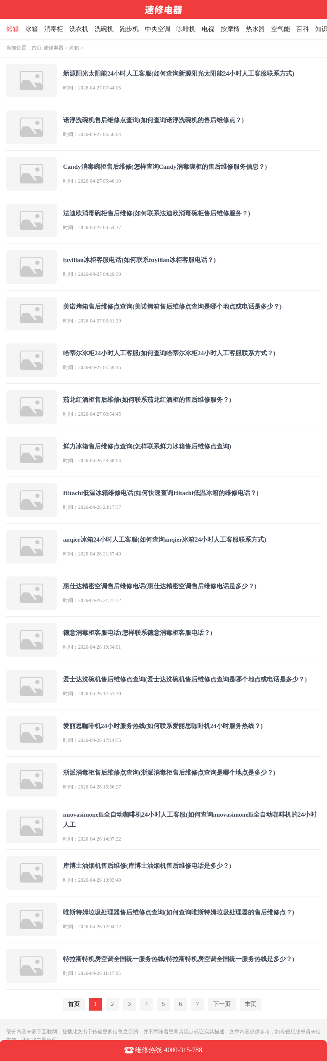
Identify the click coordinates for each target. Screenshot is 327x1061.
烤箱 (20, 29)
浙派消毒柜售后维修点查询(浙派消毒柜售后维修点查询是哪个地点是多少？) (169, 772)
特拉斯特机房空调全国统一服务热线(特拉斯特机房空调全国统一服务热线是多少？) (178, 959)
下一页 (222, 1004)
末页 (250, 1004)
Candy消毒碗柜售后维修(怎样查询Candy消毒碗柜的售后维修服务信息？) (165, 166)
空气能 (288, 29)
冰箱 (39, 29)
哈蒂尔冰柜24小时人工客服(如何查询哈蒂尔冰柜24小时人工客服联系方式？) (169, 353)
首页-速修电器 (47, 48)
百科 (310, 29)
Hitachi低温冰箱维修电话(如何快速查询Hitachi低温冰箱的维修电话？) (160, 493)
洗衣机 (86, 29)
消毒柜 (61, 29)
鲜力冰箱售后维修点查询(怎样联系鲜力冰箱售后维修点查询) (147, 446)
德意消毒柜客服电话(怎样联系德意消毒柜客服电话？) (137, 632)
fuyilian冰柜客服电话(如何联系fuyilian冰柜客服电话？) (139, 260)
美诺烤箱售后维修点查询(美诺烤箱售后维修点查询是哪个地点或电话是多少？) (172, 306)
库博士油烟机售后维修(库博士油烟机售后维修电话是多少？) (147, 865)
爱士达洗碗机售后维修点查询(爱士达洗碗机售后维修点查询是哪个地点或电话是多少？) (185, 679)
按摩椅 (238, 29)
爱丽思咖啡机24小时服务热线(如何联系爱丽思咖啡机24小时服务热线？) (163, 726)
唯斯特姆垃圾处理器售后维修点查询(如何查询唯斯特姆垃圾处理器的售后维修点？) (178, 912)
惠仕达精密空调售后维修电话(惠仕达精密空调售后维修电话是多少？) (159, 586)
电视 (216, 29)
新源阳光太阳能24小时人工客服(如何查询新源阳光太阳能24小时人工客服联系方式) (178, 73)
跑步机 (137, 29)
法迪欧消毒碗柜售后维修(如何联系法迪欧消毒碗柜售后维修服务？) (156, 213)
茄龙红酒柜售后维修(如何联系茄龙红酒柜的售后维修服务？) (147, 399)
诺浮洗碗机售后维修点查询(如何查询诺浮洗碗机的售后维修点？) (153, 120)
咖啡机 (194, 29)
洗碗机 (112, 29)
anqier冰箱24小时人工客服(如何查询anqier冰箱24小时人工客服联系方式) (164, 539)
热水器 (263, 29)
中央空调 (165, 29)
